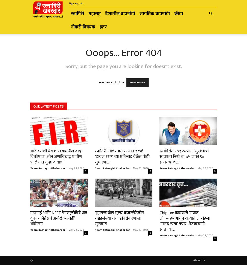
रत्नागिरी (77, 14)
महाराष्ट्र (95, 14)
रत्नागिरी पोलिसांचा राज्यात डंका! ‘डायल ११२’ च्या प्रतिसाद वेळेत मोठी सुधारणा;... (122, 157)
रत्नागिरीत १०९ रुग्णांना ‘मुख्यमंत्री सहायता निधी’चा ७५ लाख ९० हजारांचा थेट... (184, 157)
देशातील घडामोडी (120, 14)
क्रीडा (178, 14)
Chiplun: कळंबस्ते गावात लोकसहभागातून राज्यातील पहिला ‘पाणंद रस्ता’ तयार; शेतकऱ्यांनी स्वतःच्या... (184, 221)
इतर (103, 27)
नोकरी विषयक (83, 27)
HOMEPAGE (137, 82)
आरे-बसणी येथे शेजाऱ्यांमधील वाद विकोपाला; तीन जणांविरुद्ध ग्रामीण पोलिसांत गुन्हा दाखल (56, 157)
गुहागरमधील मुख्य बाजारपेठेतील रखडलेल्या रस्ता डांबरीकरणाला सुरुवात (119, 218)
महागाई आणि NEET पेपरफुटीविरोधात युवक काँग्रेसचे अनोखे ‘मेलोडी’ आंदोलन (58, 218)
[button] (211, 14)
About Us (199, 260)
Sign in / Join (76, 3)
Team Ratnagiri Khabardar (47, 168)
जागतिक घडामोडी (155, 14)
